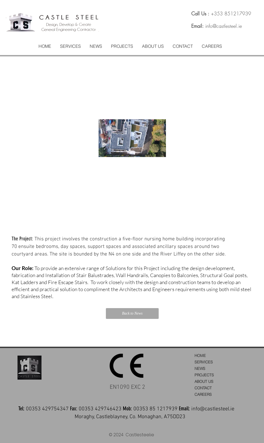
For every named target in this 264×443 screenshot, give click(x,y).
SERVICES (203, 362)
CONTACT (203, 388)
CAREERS (203, 394)
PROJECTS (204, 375)
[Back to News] (132, 313)
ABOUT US (203, 381)
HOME (200, 355)
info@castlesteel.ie (223, 26)
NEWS (199, 368)
